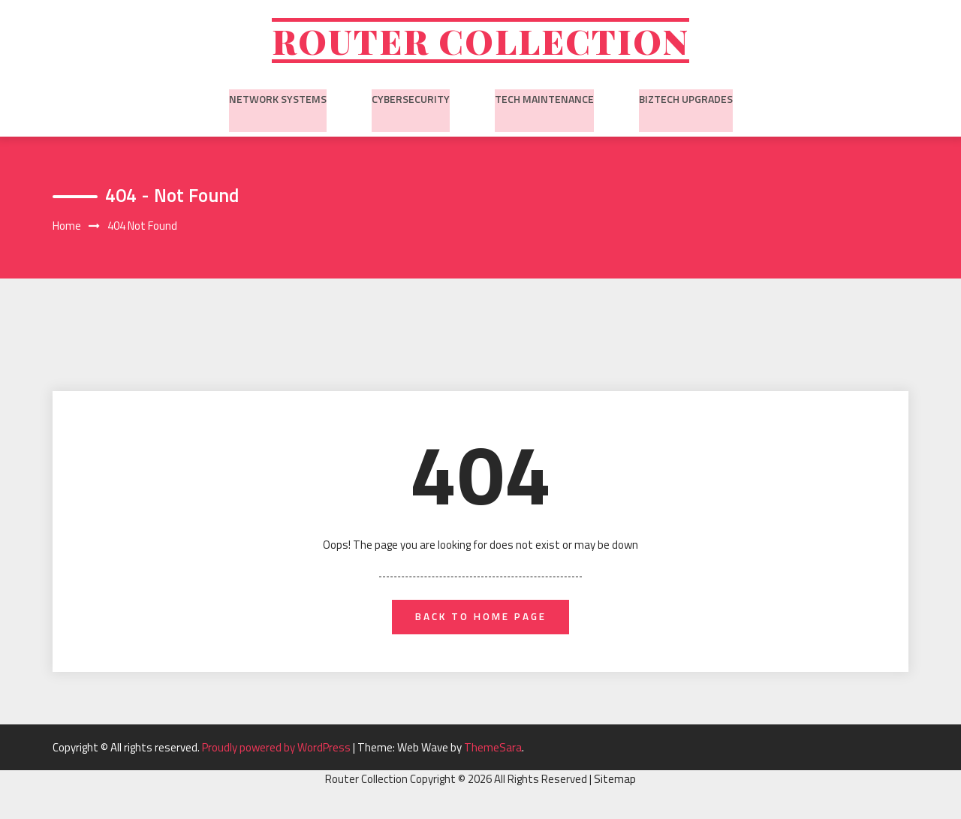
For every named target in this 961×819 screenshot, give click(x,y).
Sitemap (615, 787)
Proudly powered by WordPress (277, 754)
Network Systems (278, 101)
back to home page (481, 623)
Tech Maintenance (544, 101)
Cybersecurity (411, 101)
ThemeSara (493, 754)
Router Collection (480, 43)
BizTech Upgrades (686, 101)
